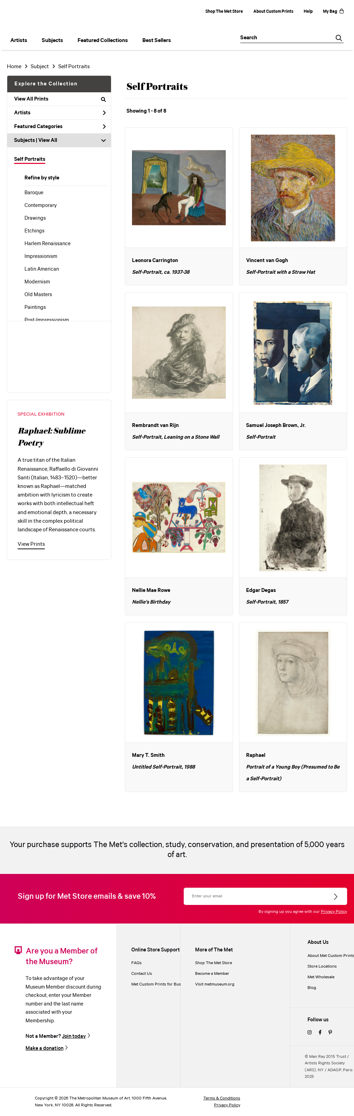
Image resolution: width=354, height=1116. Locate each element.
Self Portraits (29, 159)
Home (14, 66)
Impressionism (40, 256)
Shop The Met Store (224, 11)
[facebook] (320, 1033)
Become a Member (212, 974)
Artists (60, 112)
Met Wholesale (320, 977)
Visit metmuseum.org (214, 984)
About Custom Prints (273, 11)
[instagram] (309, 1033)
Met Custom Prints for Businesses (163, 984)
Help (308, 11)
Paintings (35, 307)
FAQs (136, 963)
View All (47, 140)
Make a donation (44, 1048)
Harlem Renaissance (47, 243)
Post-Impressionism (46, 320)
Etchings (34, 231)
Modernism (37, 282)
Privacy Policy (334, 912)
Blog (311, 988)
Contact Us (141, 974)
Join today (74, 1036)
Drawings (35, 218)
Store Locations (322, 966)
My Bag (333, 11)
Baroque (33, 192)
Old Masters (38, 294)
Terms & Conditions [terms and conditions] (221, 1098)
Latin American (41, 269)
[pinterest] (330, 1033)
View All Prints (60, 99)
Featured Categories (60, 126)
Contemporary (40, 205)
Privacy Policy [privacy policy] (227, 1105)
